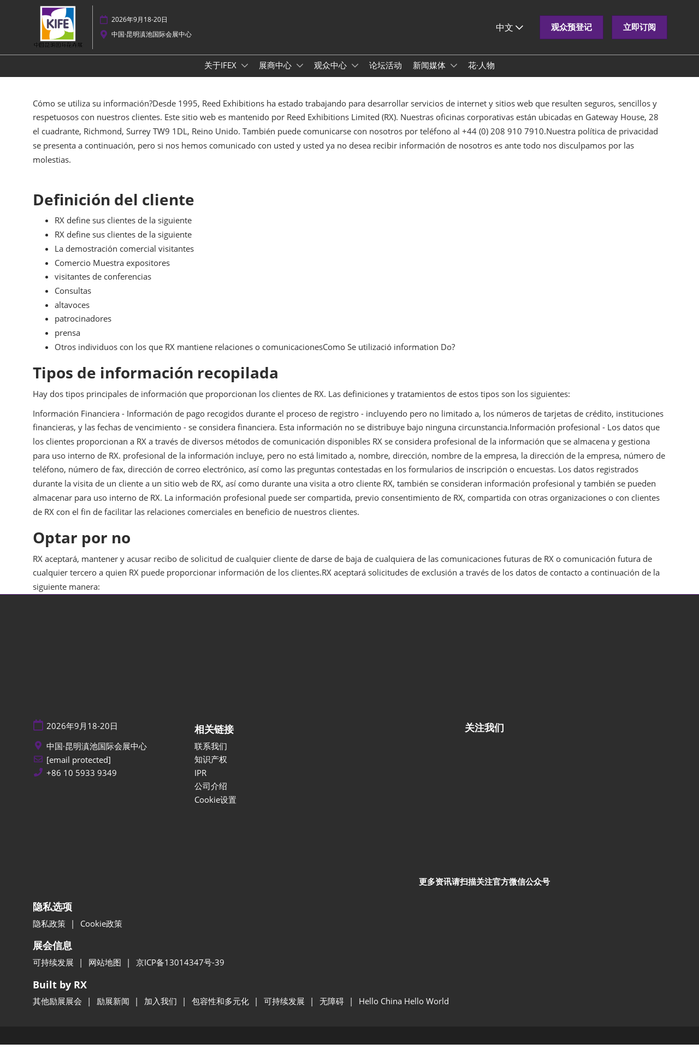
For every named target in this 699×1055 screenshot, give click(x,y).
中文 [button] (509, 38)
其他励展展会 (58, 1011)
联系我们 (210, 756)
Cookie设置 (215, 809)
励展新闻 (114, 1011)
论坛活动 (385, 75)
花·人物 (481, 75)
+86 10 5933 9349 (81, 783)
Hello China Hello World (404, 1011)
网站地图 (105, 972)
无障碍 (332, 1011)
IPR (200, 783)
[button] (571, 38)
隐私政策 (50, 933)
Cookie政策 (101, 933)
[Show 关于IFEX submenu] (244, 76)
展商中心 (276, 75)
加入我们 (161, 1011)
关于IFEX (221, 75)
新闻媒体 (430, 75)
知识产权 (210, 769)
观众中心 (331, 75)
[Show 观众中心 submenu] (355, 76)
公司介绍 (210, 796)
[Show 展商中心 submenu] (300, 76)
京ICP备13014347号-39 (180, 972)
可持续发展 (54, 972)
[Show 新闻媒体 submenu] (454, 76)
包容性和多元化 (221, 1011)
